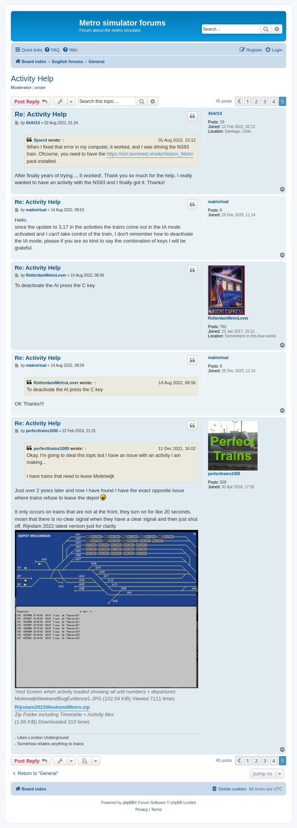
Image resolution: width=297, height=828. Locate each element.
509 (223, 482)
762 (223, 327)
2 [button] (256, 101)
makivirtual (218, 202)
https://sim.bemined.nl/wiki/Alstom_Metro (150, 154)
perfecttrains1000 (224, 474)
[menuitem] (52, 50)
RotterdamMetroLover (228, 318)
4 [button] (273, 101)
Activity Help (32, 78)
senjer (40, 87)
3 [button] (265, 101)
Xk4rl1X (215, 113)
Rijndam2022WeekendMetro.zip (52, 707)
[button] (239, 101)
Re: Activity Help (41, 114)
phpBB (128, 803)
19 (222, 122)
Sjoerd (40, 140)
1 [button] (247, 101)
